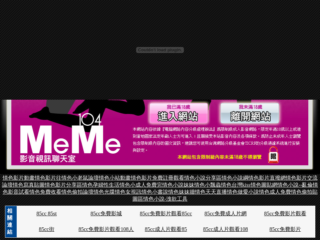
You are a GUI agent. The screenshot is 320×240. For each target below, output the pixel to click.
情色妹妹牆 (181, 192)
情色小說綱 (235, 178)
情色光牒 (104, 192)
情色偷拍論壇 (77, 192)
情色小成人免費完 (140, 185)
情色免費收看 (45, 192)
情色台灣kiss (236, 185)
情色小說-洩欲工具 (165, 199)
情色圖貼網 (264, 185)
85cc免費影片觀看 (285, 213)
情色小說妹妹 (178, 185)
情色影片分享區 (63, 185)
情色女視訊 (128, 192)
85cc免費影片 (285, 229)
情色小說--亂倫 (295, 185)
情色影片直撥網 (267, 178)
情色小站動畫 (115, 178)
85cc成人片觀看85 (166, 229)
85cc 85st (46, 213)
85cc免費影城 (106, 213)
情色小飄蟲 (207, 185)
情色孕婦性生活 (100, 185)
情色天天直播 (211, 192)
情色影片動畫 (19, 178)
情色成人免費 (275, 192)
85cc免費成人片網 (226, 213)
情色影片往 (48, 178)
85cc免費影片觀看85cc (166, 213)
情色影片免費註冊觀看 (157, 178)
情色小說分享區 (203, 178)
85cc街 (46, 229)
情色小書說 (154, 192)
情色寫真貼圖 (29, 185)
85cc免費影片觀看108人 (106, 229)
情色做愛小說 (243, 192)
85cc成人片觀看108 (225, 229)
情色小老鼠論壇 (80, 178)
